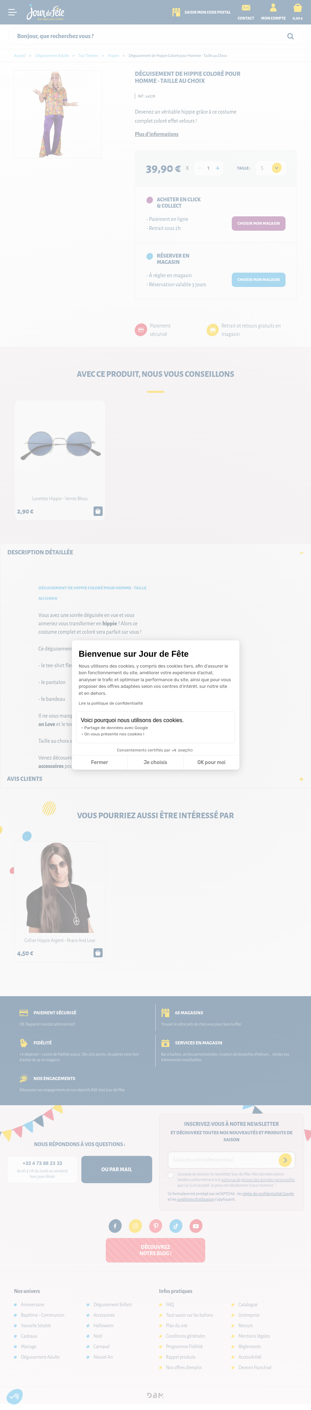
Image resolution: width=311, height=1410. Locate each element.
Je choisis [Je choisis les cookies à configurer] (155, 762)
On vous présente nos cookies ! (114, 734)
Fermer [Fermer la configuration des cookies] (99, 762)
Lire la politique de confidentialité (111, 703)
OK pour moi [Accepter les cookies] (211, 762)
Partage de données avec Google (116, 727)
